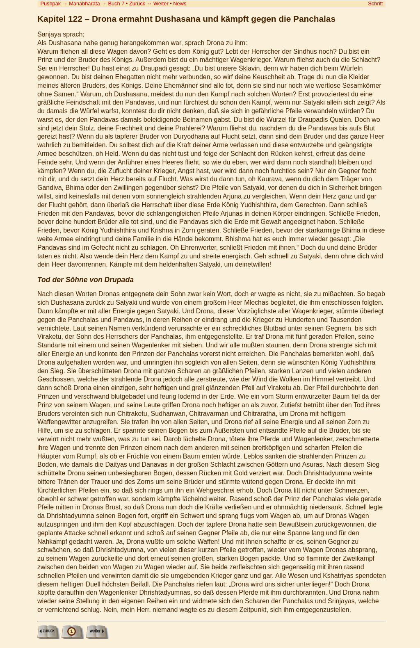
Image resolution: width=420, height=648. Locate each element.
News (179, 3)
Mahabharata (84, 3)
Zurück (137, 3)
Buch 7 (116, 3)
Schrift (375, 3)
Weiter (161, 3)
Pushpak (50, 3)
